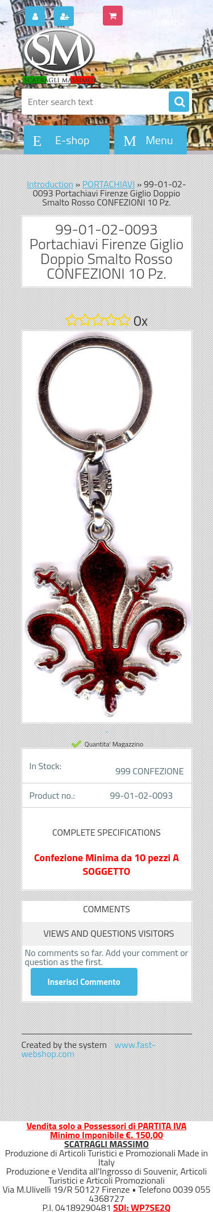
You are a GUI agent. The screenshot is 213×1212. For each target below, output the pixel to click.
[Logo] (100, 55)
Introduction (50, 184)
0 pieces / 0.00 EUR (156, 11)
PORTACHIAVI (108, 184)
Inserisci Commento (84, 981)
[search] (179, 102)
